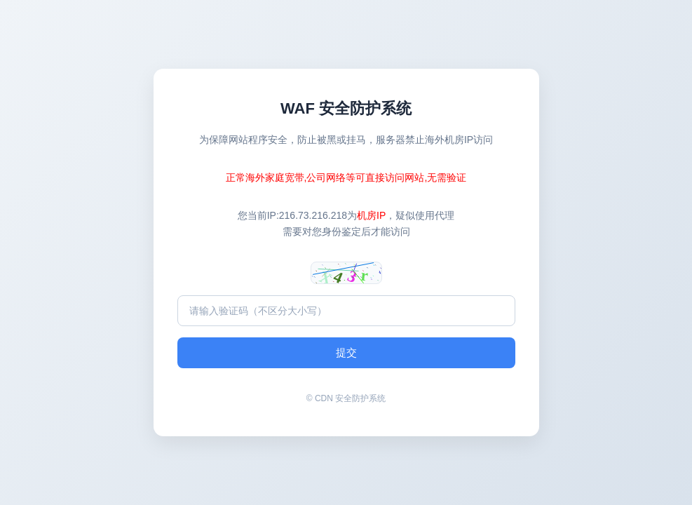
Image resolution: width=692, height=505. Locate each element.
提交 (346, 352)
